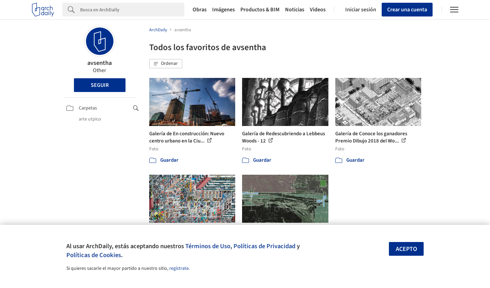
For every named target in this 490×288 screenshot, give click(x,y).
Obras (200, 9)
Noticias (294, 9)
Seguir (100, 85)
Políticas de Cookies (93, 255)
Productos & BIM (260, 9)
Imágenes (223, 9)
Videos (318, 9)
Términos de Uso (207, 246)
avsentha (99, 63)
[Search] (132, 9)
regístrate (179, 268)
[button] (165, 64)
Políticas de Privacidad (264, 246)
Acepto (406, 249)
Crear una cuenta (407, 9)
